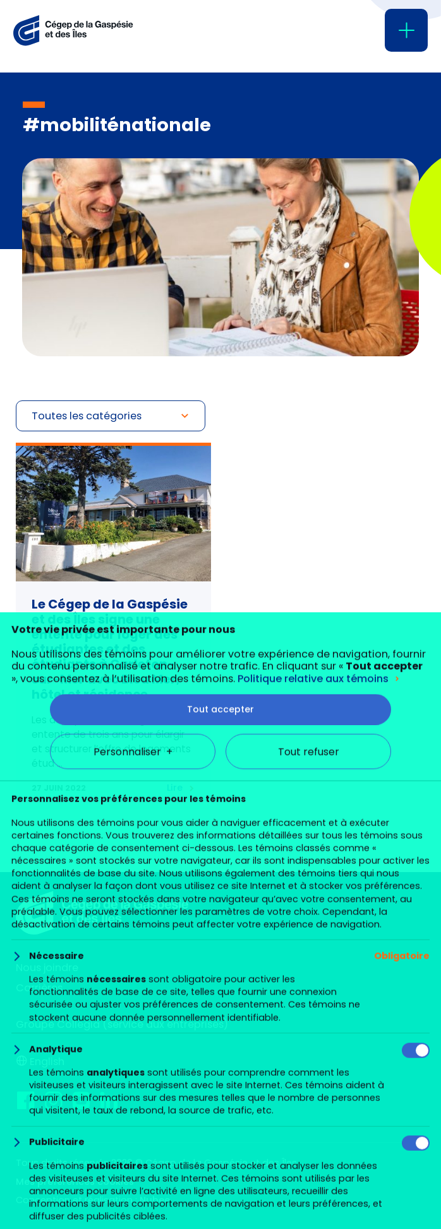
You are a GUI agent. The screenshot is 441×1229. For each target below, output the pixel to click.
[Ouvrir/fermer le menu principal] (406, 30)
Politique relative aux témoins (313, 1081)
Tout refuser (308, 1154)
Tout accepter (220, 1112)
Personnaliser (133, 1154)
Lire (175, 787)
